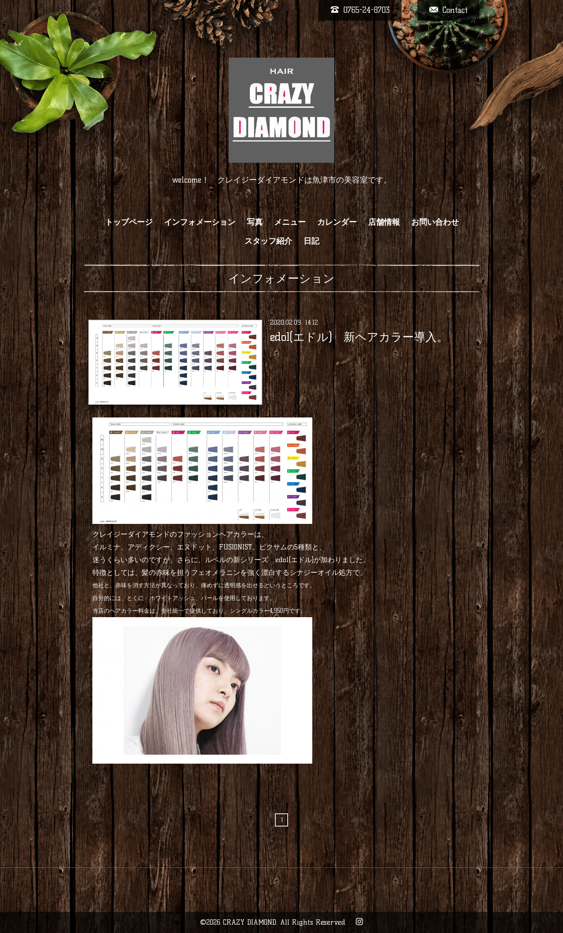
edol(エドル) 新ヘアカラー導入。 (359, 337)
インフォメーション (199, 222)
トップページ (129, 222)
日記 (311, 241)
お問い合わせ (435, 222)
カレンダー (337, 222)
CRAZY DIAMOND (249, 922)
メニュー (290, 222)
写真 (255, 222)
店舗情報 (384, 222)
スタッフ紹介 (268, 241)
